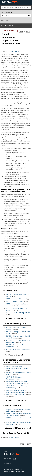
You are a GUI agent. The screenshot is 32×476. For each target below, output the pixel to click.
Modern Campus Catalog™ (17, 471)
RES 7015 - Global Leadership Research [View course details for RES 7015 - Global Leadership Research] (18, 313)
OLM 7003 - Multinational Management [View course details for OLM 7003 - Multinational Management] (14, 378)
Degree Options (14, 52)
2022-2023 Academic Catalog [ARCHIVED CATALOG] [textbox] (16, 7)
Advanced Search (5, 20)
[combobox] (16, 7)
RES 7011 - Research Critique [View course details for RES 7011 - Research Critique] (15, 299)
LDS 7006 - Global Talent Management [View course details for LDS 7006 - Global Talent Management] (18, 349)
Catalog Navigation (8, 25)
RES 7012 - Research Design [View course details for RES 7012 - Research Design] (14, 301)
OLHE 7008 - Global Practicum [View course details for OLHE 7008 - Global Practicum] (15, 395)
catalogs (7, 469)
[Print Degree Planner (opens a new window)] (20, 31)
